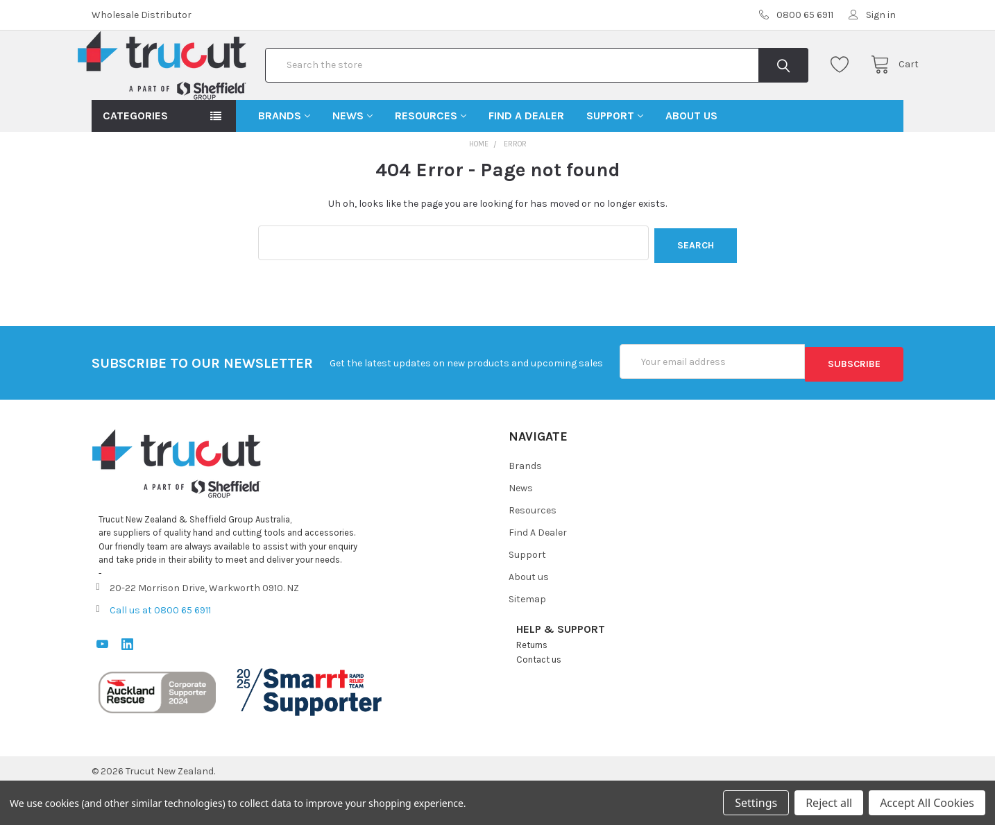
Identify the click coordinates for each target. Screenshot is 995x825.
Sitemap (527, 639)
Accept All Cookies (927, 802)
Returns (531, 684)
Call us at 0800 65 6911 (160, 649)
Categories (135, 160)
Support (614, 160)
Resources (430, 160)
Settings (756, 802)
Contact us (538, 699)
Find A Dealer (526, 160)
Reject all (829, 802)
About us (691, 160)
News (352, 160)
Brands (284, 160)
